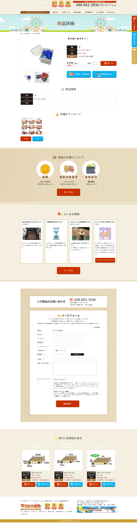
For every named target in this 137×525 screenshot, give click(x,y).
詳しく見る (68, 192)
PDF (37, 138)
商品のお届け (51, 514)
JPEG (26, 138)
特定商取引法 (59, 514)
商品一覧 (27, 33)
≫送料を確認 (89, 56)
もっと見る (68, 270)
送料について (42, 514)
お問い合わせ (24, 516)
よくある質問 (68, 514)
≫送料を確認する (44, 482)
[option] (42, 54)
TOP (21, 33)
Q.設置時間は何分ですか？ (54, 222)
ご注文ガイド (34, 514)
